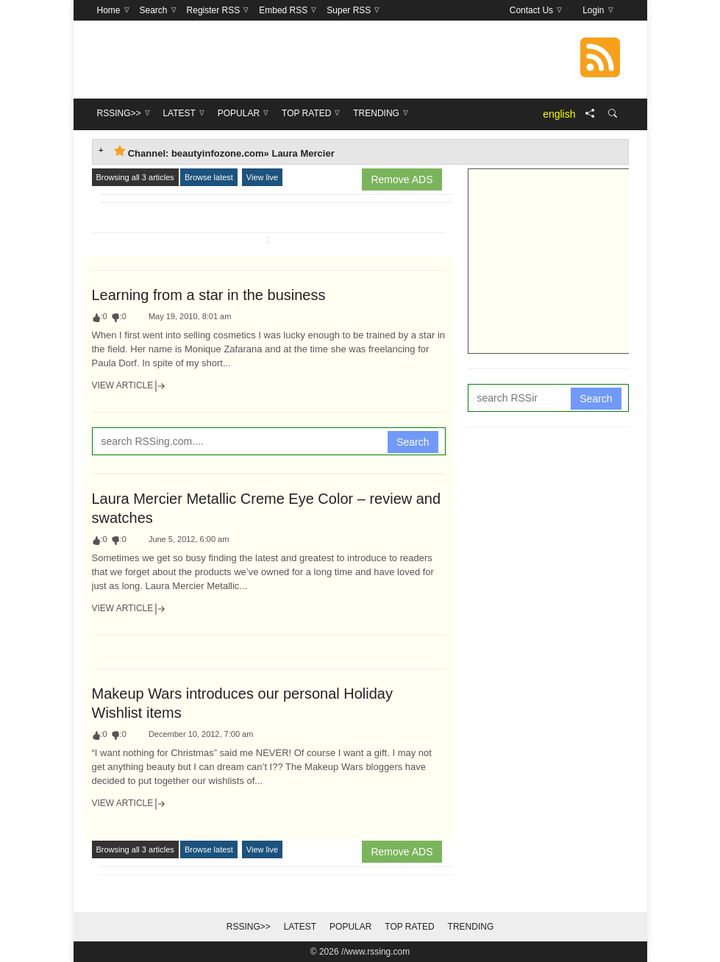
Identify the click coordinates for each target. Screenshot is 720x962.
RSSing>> (249, 927)
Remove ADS (401, 179)
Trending (471, 927)
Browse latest (209, 177)
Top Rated (409, 927)
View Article (129, 386)
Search (412, 442)
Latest (300, 927)
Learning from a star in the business (209, 295)
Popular (350, 927)
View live (262, 177)
